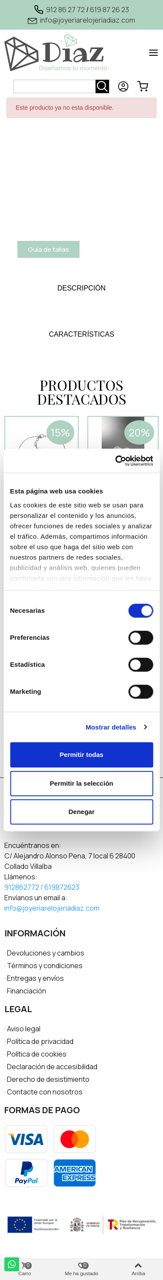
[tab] (81, 288)
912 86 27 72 (65, 9)
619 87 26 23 (109, 9)
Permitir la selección (81, 783)
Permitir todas (81, 754)
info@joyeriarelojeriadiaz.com (87, 20)
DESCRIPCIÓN (81, 288)
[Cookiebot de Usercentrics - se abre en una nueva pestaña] (116, 460)
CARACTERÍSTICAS (81, 334)
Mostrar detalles (111, 727)
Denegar (81, 811)
